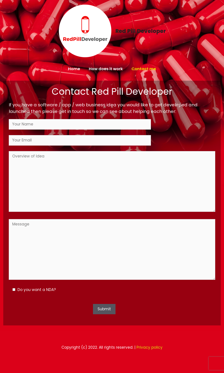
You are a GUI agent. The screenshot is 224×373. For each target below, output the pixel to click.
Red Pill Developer (140, 31)
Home (74, 68)
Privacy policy (149, 347)
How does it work (106, 68)
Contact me (143, 68)
